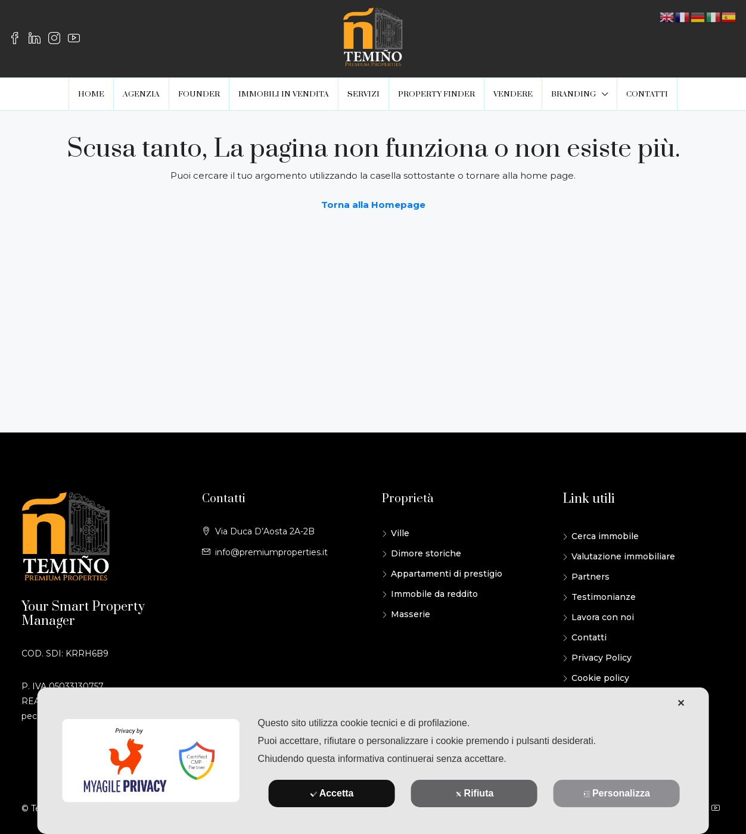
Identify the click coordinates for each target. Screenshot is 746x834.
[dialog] (373, 760)
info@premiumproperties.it (271, 552)
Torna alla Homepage (373, 204)
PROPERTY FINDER (436, 94)
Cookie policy (600, 678)
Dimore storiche (426, 553)
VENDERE (513, 94)
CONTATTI (647, 94)
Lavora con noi (602, 617)
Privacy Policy (601, 657)
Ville (400, 533)
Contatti (589, 637)
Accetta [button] (332, 793)
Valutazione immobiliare (623, 556)
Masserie (410, 614)
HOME (91, 94)
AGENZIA (141, 94)
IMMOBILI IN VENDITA (283, 94)
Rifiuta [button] (474, 793)
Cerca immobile (605, 536)
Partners (590, 576)
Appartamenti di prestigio (446, 573)
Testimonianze (603, 597)
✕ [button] (681, 703)
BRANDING (573, 94)
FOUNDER (199, 94)
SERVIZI (363, 94)
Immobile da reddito (434, 594)
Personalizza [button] (616, 793)
